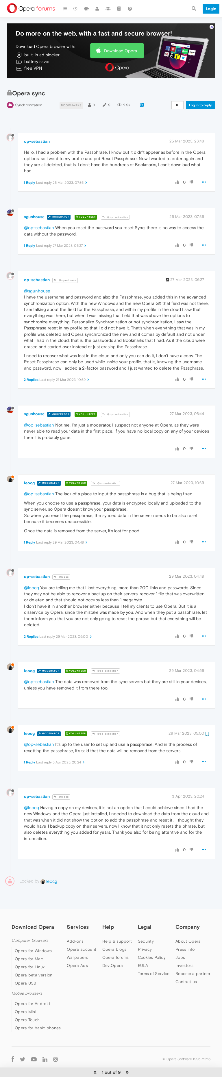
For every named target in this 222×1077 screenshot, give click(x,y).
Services (78, 916)
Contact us (186, 970)
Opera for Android (32, 992)
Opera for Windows (33, 939)
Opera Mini (25, 1000)
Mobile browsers (27, 982)
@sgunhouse (65, 269)
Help (108, 916)
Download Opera (120, 39)
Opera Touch (27, 1008)
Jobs (180, 946)
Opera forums (115, 946)
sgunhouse (34, 205)
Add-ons (75, 930)
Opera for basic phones (38, 1017)
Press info (185, 938)
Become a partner (192, 962)
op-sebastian (37, 130)
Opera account (81, 938)
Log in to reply (200, 94)
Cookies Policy (152, 946)
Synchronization (28, 94)
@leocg (61, 565)
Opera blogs (114, 938)
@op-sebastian (115, 206)
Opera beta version (33, 963)
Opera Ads (77, 954)
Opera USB (25, 972)
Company (187, 916)
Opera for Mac (29, 947)
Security (146, 930)
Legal (145, 916)
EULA (143, 954)
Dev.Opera (112, 954)
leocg (29, 472)
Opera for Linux (30, 955)
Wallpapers (77, 946)
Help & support (117, 930)
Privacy (145, 938)
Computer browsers (30, 929)
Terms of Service (154, 962)
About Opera (188, 930)
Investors (184, 954)
